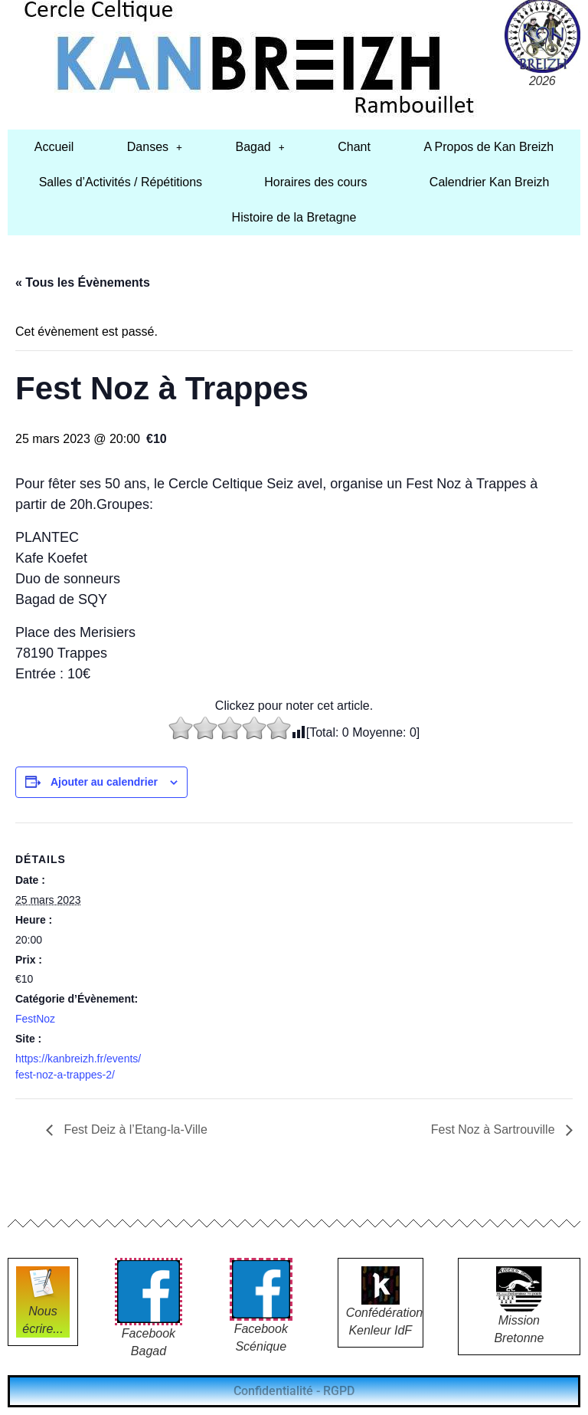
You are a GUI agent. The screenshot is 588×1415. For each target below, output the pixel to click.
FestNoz (35, 1019)
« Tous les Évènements (82, 282)
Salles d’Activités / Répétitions (120, 182)
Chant (354, 146)
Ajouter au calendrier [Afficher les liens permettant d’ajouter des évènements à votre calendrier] (104, 782)
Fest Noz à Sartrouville (494, 1129)
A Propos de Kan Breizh (488, 146)
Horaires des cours (315, 182)
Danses (154, 146)
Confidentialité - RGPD (294, 1391)
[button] (154, 147)
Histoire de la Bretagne (294, 217)
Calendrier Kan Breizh (490, 182)
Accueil (54, 146)
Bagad (259, 146)
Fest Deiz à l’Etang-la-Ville (133, 1129)
